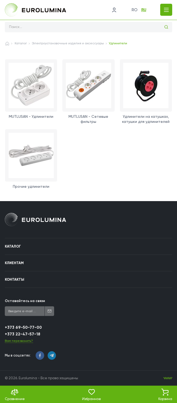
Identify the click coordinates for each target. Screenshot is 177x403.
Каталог (21, 43)
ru (143, 9)
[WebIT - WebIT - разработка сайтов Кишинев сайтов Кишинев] (167, 378)
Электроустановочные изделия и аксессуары (68, 43)
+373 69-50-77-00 (23, 327)
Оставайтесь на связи (25, 301)
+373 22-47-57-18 (22, 334)
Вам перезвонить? (19, 341)
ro (135, 9)
